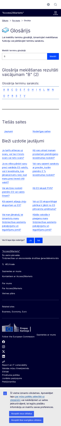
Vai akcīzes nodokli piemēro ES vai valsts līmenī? (13, 192)
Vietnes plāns (8, 293)
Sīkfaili (5, 371)
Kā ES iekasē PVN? (43, 188)
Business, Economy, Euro (14, 311)
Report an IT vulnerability (14, 365)
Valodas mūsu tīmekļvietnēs (15, 368)
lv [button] (48, 4)
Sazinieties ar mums (46, 334)
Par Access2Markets (12, 288)
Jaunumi (8, 131)
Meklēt (55, 4)
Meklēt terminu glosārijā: (14, 50)
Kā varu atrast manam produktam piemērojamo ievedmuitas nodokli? (45, 154)
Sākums (5, 20)
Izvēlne (55, 13)
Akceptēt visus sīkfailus (21, 414)
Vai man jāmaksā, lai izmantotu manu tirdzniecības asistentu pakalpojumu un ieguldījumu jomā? (14, 222)
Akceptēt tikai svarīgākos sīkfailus (26, 420)
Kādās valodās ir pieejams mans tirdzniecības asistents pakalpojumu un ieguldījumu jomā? (44, 222)
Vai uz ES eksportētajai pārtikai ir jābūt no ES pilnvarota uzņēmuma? (45, 205)
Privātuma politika (11, 375)
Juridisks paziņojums (12, 378)
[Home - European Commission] (20, 328)
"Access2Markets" (11, 251)
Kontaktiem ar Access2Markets (17, 276)
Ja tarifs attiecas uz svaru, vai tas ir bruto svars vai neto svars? (13, 154)
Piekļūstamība (9, 381)
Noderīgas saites (42, 131)
